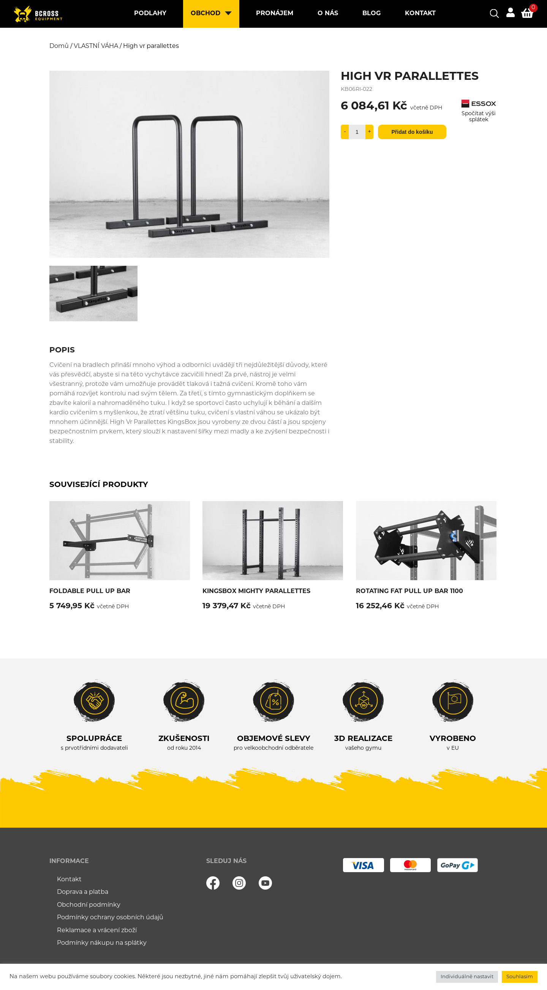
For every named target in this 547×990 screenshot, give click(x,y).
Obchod (205, 14)
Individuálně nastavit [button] (467, 976)
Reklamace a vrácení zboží (97, 931)
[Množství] (357, 132)
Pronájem (274, 14)
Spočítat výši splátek (479, 114)
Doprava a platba (82, 892)
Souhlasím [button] (519, 976)
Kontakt (420, 14)
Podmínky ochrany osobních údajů (110, 918)
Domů (59, 46)
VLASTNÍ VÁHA (96, 46)
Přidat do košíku (412, 132)
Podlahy (150, 14)
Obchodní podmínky (88, 905)
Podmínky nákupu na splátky (102, 943)
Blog (371, 14)
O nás (328, 14)
